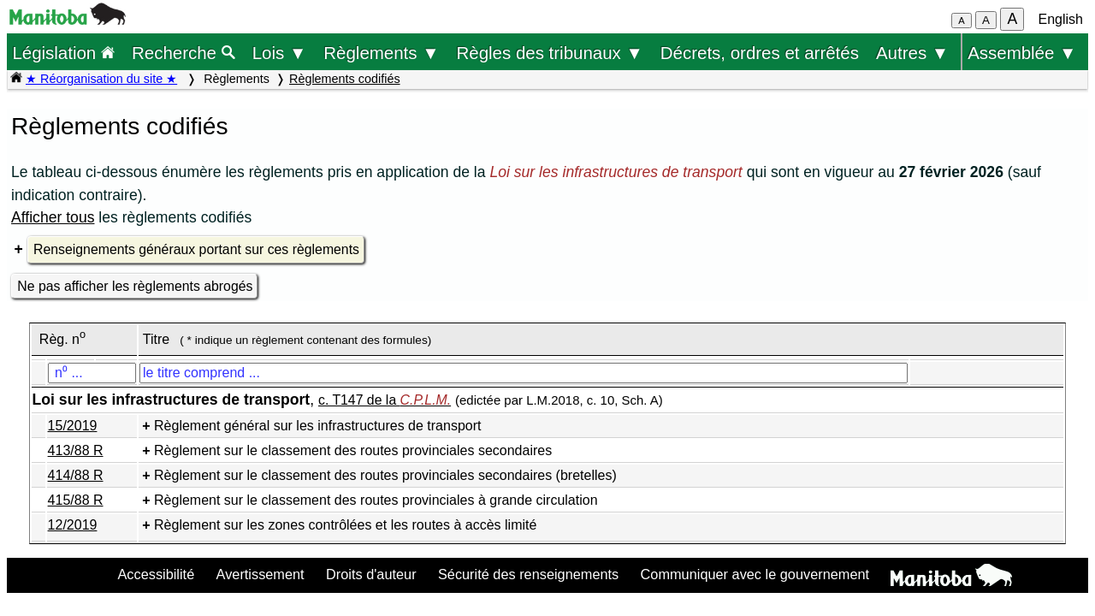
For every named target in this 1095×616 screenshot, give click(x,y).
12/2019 (73, 525)
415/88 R (76, 500)
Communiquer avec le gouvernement (755, 574)
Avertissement (260, 574)
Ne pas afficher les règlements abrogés (134, 286)
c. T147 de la (384, 400)
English (1061, 19)
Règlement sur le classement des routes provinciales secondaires (353, 450)
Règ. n (62, 339)
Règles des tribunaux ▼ (550, 52)
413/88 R (76, 450)
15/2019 (73, 425)
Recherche (183, 52)
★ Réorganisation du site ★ (101, 79)
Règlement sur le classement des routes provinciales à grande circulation (375, 500)
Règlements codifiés (344, 79)
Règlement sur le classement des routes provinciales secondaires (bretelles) (385, 475)
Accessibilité (155, 574)
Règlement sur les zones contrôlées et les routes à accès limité (345, 525)
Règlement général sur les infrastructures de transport (317, 425)
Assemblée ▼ (1022, 52)
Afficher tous (52, 217)
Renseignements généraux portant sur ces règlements (196, 249)
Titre (156, 339)
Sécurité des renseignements (528, 574)
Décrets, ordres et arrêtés (759, 52)
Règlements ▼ (381, 52)
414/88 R (76, 475)
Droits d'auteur (371, 574)
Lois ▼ (279, 52)
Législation (63, 52)
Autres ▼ (912, 52)
